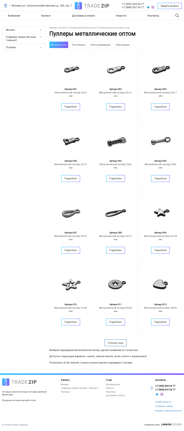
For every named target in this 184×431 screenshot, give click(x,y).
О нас (109, 380)
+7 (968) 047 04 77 (133, 7)
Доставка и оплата (83, 15)
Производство (113, 384)
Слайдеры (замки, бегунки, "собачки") (21, 39)
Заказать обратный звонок (168, 411)
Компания (14, 15)
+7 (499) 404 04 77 (133, 3)
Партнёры (111, 392)
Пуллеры (11, 47)
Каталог (65, 380)
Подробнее (70, 106)
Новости (121, 15)
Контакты (153, 15)
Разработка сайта (163, 425)
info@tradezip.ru (163, 402)
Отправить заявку (164, 406)
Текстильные (78, 45)
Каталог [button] (46, 15)
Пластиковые (123, 45)
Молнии (10, 30)
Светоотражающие (101, 45)
